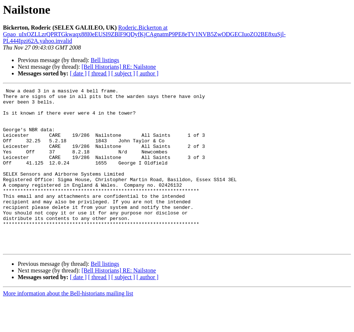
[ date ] (78, 73)
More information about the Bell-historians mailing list (68, 325)
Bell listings (105, 60)
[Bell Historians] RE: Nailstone (118, 67)
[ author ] (147, 73)
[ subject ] (123, 73)
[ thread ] (99, 73)
